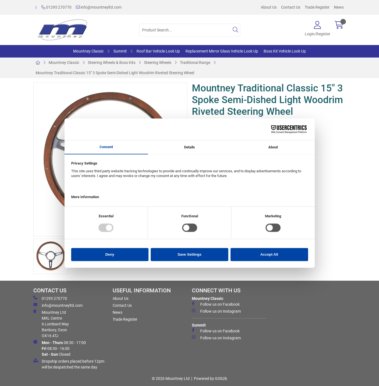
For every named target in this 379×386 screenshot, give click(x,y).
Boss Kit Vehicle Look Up (285, 51)
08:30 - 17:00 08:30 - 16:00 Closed (59, 348)
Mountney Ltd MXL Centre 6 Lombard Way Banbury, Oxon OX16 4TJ (51, 324)
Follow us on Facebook (216, 304)
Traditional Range (195, 62)
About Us (269, 7)
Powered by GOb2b (210, 378)
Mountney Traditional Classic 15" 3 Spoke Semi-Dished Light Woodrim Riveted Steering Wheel (115, 73)
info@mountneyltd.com (99, 7)
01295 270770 (56, 7)
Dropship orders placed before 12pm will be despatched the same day (68, 363)
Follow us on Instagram (216, 310)
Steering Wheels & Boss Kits (111, 62)
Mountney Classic (88, 51)
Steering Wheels (157, 62)
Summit (120, 51)
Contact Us (290, 7)
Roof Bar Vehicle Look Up (158, 51)
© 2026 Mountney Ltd (171, 378)
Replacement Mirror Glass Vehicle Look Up (221, 51)
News (339, 7)
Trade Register (317, 7)
